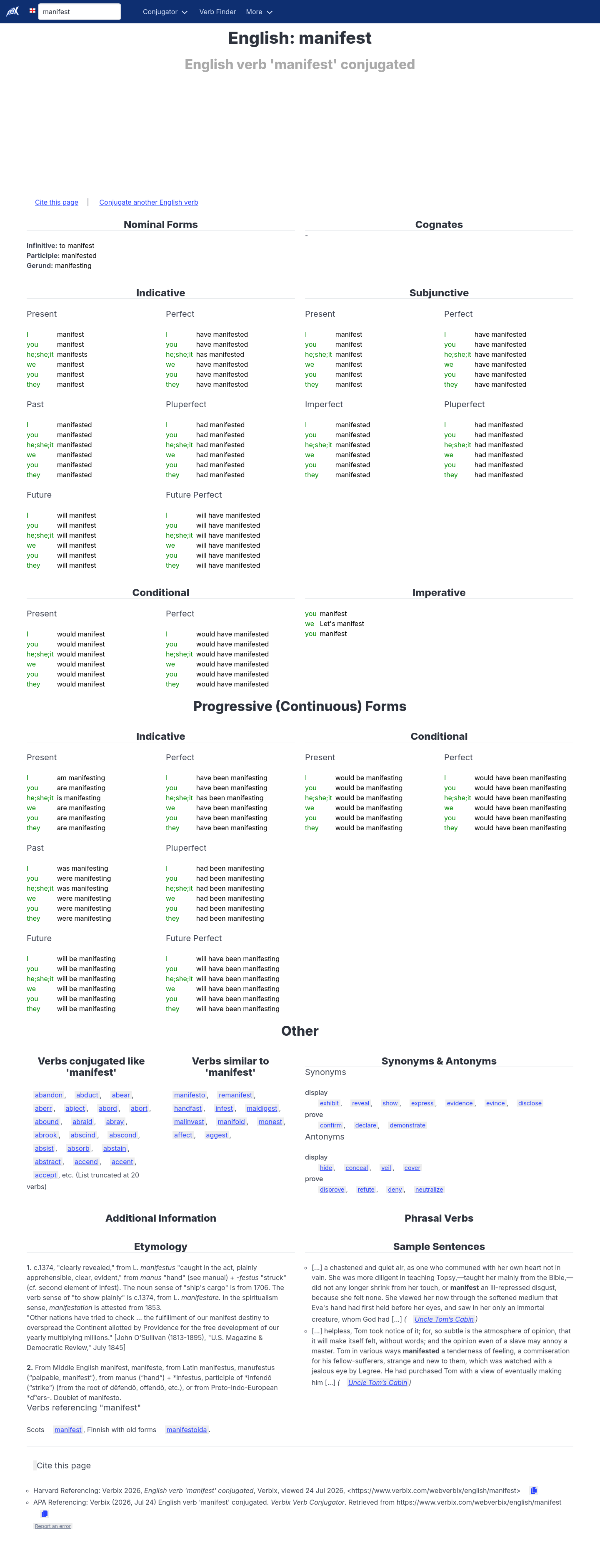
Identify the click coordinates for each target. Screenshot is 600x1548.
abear (121, 1095)
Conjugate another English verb (148, 202)
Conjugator (160, 12)
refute (366, 1189)
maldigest (262, 1108)
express (422, 1103)
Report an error (53, 1526)
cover (412, 1167)
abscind (83, 1135)
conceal (356, 1167)
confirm (331, 1125)
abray (115, 1121)
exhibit (329, 1103)
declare (366, 1125)
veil (386, 1167)
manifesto (189, 1095)
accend (86, 1161)
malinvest (189, 1121)
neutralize (429, 1189)
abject (75, 1108)
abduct (87, 1095)
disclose (530, 1103)
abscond (122, 1135)
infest (224, 1108)
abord (108, 1108)
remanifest (235, 1095)
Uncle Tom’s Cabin (444, 1319)
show (390, 1103)
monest (270, 1121)
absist (44, 1148)
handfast (188, 1108)
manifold (231, 1121)
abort (139, 1108)
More (254, 12)
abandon (48, 1095)
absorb (79, 1148)
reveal (360, 1103)
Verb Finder (217, 12)
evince (495, 1103)
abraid (82, 1121)
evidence (460, 1103)
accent (122, 1161)
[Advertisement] (277, 130)
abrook (46, 1135)
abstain (114, 1148)
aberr (43, 1108)
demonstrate (407, 1125)
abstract (48, 1161)
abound (47, 1121)
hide (326, 1167)
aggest (217, 1135)
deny (395, 1189)
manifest (68, 1429)
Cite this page (56, 202)
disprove (332, 1189)
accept (46, 1175)
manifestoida (187, 1429)
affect (183, 1135)
